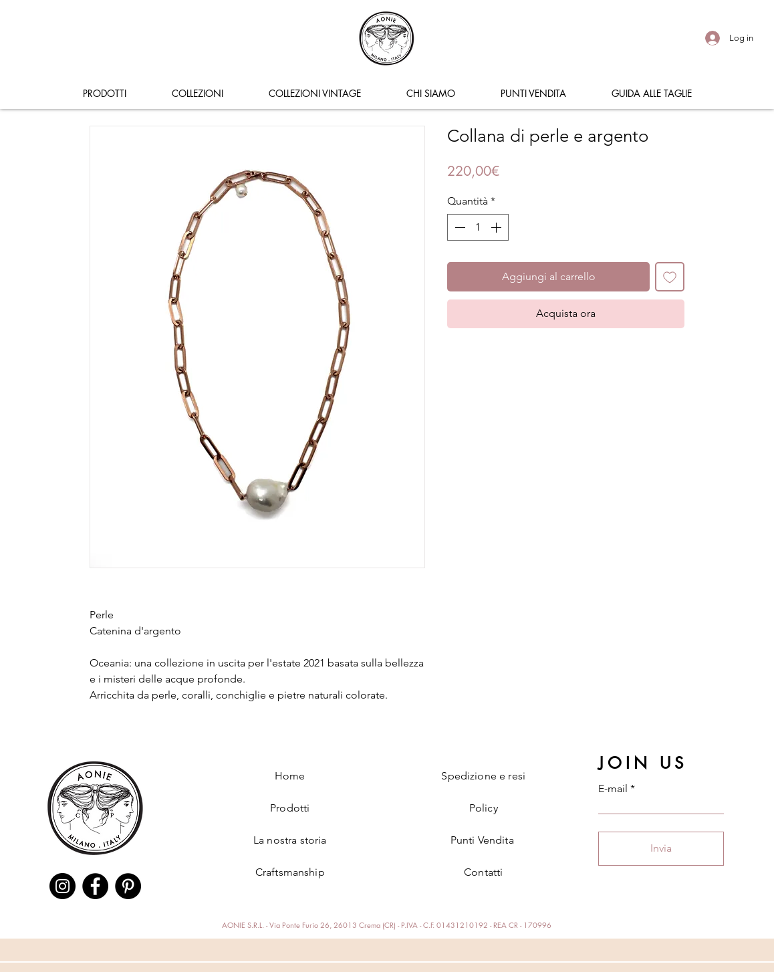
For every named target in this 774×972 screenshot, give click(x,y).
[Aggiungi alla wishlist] (669, 276)
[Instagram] (62, 886)
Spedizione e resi (483, 775)
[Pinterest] (128, 886)
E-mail (613, 788)
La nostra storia (290, 840)
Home (290, 775)
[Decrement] (458, 227)
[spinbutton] (478, 227)
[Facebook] (95, 886)
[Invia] (661, 849)
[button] (104, 93)
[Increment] (497, 227)
